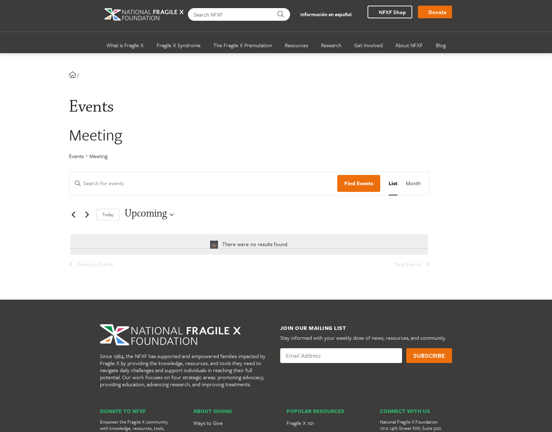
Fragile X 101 (300, 423)
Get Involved (368, 45)
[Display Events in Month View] (413, 183)
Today (108, 214)
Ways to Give (208, 423)
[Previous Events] (73, 215)
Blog (441, 45)
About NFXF (409, 45)
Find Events (358, 183)
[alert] (249, 244)
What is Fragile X (125, 45)
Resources (296, 45)
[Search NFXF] (230, 14)
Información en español (322, 14)
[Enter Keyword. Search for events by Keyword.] (203, 183)
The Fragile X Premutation (242, 45)
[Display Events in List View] (393, 183)
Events (76, 156)
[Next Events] (87, 215)
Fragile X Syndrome (179, 45)
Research (331, 45)
